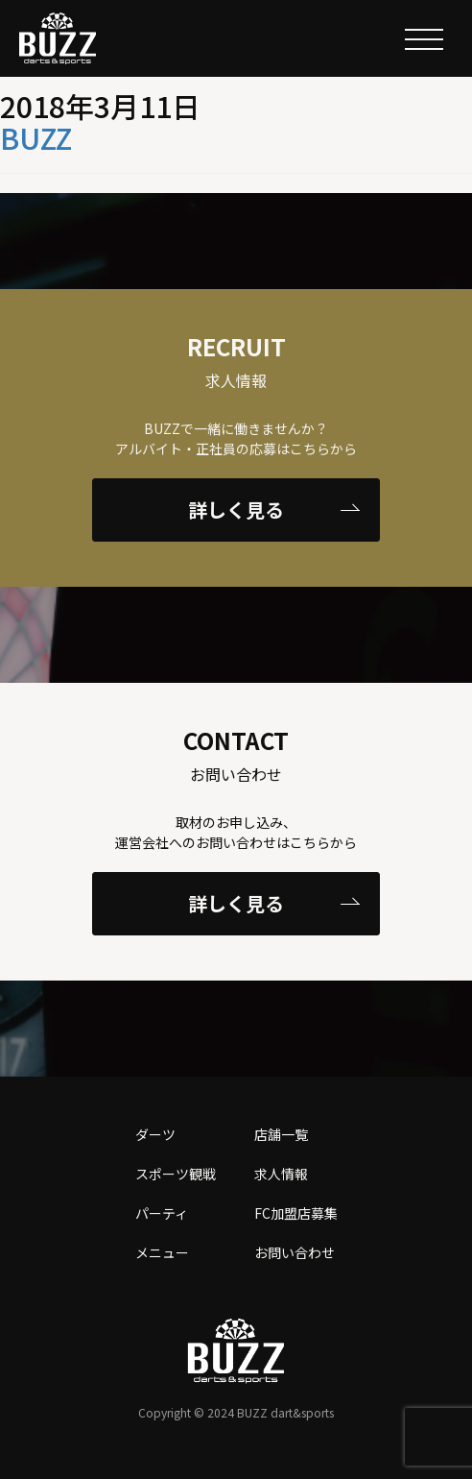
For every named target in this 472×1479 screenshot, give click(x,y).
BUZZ (36, 137)
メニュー (162, 1252)
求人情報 (281, 1173)
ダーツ (155, 1134)
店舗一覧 (281, 1134)
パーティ (161, 1213)
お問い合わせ (294, 1252)
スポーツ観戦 (175, 1173)
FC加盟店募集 (296, 1213)
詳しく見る (274, 509)
